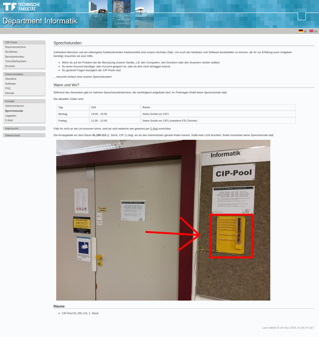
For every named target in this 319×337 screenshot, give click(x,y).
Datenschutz (12, 135)
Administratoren (14, 105)
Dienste (9, 93)
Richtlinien (11, 51)
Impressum (11, 128)
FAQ (7, 88)
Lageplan (10, 115)
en (316, 31)
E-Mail (9, 120)
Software (10, 83)
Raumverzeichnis (15, 47)
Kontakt (9, 101)
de (305, 31)
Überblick (10, 78)
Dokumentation (14, 74)
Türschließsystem (15, 61)
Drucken (10, 66)
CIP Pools (11, 42)
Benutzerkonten (14, 56)
